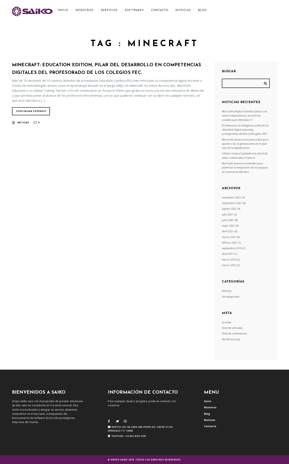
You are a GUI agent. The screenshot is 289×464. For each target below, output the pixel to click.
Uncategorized (230, 296)
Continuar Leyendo (31, 111)
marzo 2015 (229, 265)
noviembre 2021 (231, 197)
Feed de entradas (232, 328)
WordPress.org (231, 339)
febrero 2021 (229, 242)
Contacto (159, 10)
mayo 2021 (228, 225)
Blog (202, 10)
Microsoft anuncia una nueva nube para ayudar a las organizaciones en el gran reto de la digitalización (245, 144)
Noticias (183, 10)
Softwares (134, 10)
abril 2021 (228, 231)
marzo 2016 (229, 259)
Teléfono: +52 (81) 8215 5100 (127, 436)
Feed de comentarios (234, 333)
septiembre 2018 (232, 248)
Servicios (109, 10)
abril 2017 (228, 254)
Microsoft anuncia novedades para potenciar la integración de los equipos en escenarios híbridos (245, 168)
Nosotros (85, 10)
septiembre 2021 (232, 203)
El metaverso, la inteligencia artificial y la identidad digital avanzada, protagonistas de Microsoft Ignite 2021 (245, 130)
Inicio (63, 10)
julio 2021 (227, 214)
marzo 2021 (229, 237)
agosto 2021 (229, 208)
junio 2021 (228, 220)
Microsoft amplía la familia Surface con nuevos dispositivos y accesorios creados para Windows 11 (244, 116)
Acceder (227, 322)
